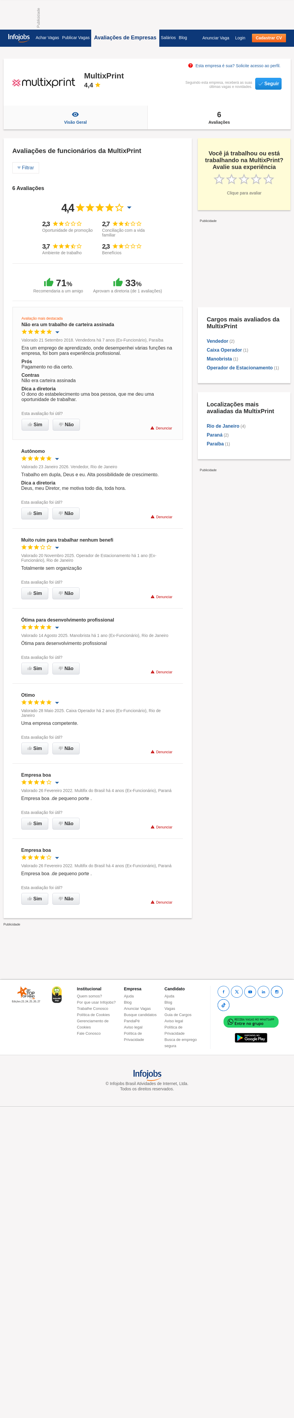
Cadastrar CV (269, 38)
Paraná (214, 434)
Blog (183, 37)
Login (240, 38)
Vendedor (217, 341)
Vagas (170, 1008)
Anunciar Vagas (137, 1008)
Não (66, 424)
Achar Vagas (47, 37)
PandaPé (132, 1021)
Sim (35, 424)
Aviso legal (133, 1027)
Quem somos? (89, 996)
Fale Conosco (89, 1033)
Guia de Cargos (178, 1015)
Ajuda (129, 996)
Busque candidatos (140, 1015)
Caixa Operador (224, 350)
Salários (168, 37)
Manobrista (219, 358)
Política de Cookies (93, 1015)
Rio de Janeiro (223, 426)
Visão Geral (75, 117)
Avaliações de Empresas (125, 38)
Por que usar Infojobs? (96, 1002)
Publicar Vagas (76, 37)
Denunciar (161, 428)
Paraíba (215, 443)
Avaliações (219, 117)
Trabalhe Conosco (92, 1008)
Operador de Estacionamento (240, 367)
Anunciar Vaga (215, 38)
